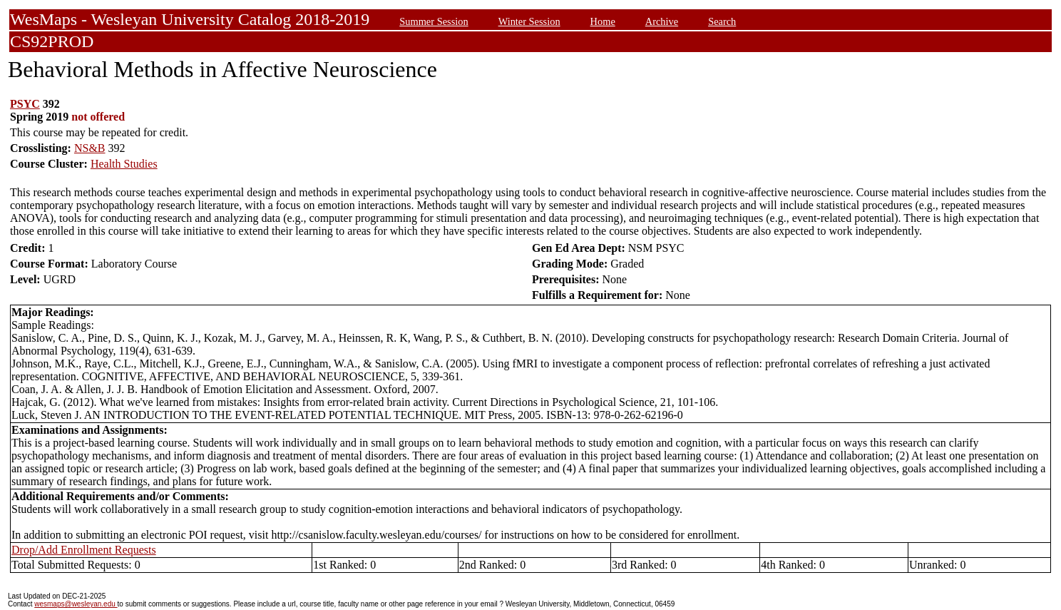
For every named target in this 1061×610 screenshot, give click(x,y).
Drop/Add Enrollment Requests (83, 550)
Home (602, 21)
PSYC (25, 104)
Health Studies (124, 164)
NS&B (90, 148)
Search (722, 21)
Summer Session (433, 21)
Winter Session (529, 21)
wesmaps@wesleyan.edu (75, 604)
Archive (661, 21)
